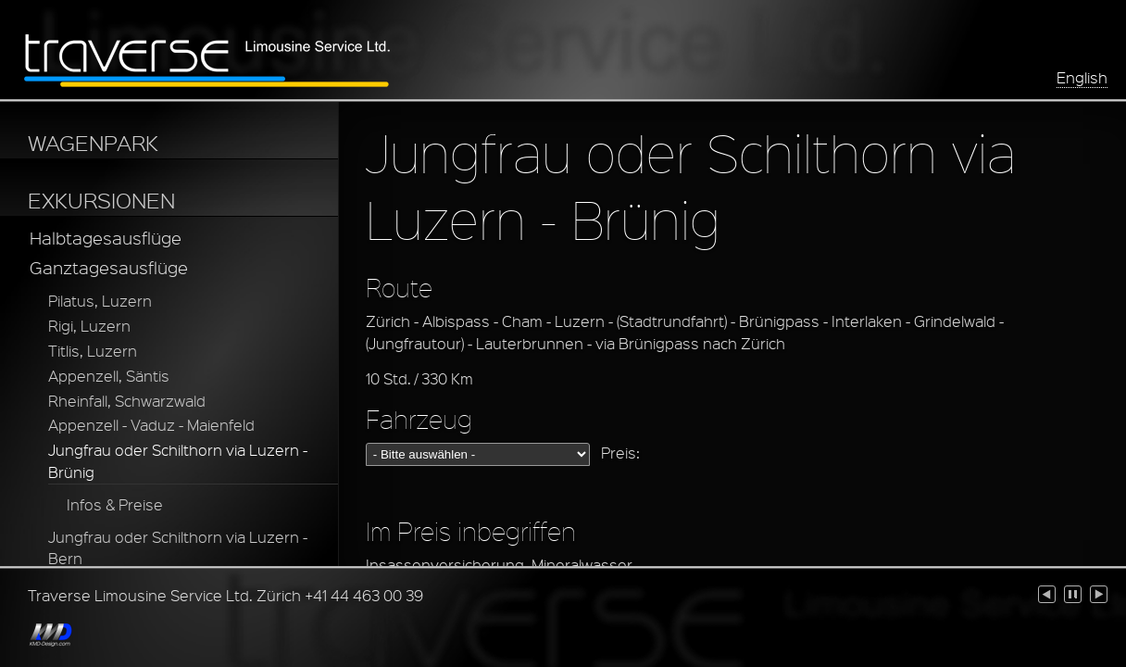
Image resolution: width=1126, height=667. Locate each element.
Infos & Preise (115, 504)
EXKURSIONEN (101, 200)
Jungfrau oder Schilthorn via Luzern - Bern (177, 548)
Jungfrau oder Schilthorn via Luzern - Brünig (177, 461)
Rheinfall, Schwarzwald (127, 400)
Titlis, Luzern (92, 350)
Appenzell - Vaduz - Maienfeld (151, 424)
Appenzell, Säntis (108, 375)
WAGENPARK (93, 143)
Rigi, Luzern (89, 325)
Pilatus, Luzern (100, 300)
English (1082, 77)
